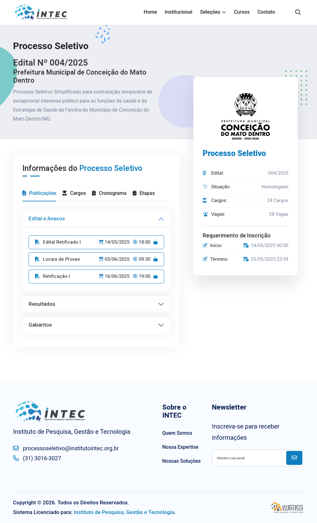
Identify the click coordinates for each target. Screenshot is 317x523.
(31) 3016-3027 (37, 458)
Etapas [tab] (144, 193)
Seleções (210, 12)
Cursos (242, 12)
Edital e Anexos (47, 219)
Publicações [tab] (39, 193)
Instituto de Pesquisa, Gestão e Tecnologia (124, 512)
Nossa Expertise (180, 447)
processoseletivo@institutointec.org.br (66, 448)
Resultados (42, 304)
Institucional (178, 12)
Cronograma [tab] (109, 193)
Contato (266, 12)
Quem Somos (177, 433)
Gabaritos (40, 325)
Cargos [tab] (74, 193)
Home (150, 12)
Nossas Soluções (181, 461)
